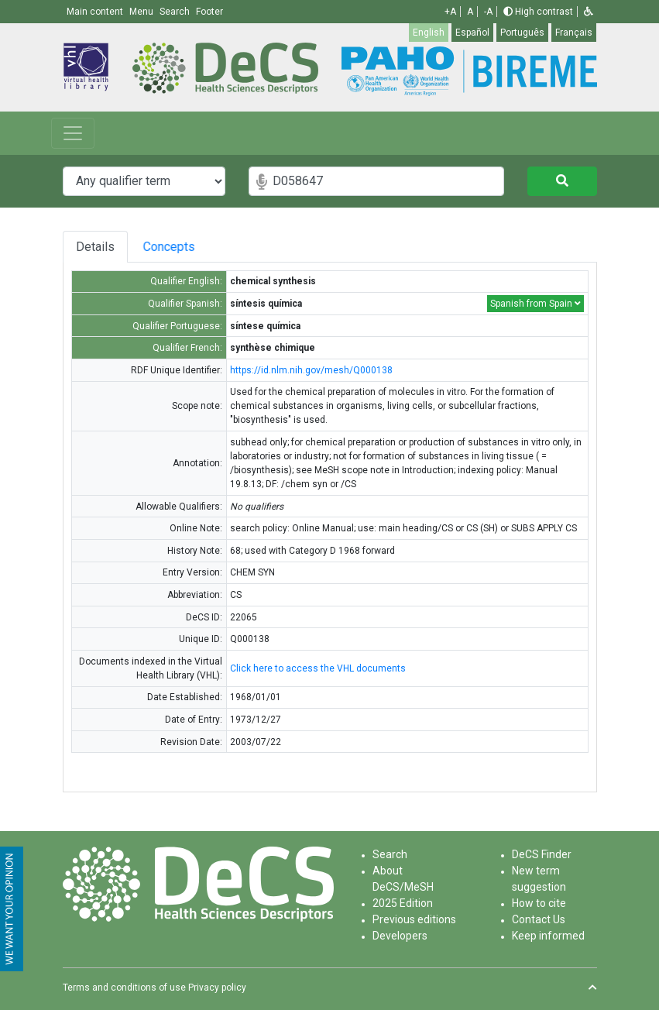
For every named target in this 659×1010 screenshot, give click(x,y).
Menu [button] (142, 11)
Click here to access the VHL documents (318, 668)
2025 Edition (402, 903)
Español (472, 32)
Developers (399, 935)
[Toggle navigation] (72, 133)
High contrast (538, 11)
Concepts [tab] (182, 246)
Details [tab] (95, 246)
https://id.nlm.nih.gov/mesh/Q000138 (311, 370)
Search (389, 854)
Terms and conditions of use (124, 987)
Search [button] (176, 11)
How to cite (539, 903)
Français (573, 32)
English (428, 32)
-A (488, 11)
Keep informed (548, 935)
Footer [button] (209, 11)
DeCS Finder (541, 854)
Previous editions (414, 919)
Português (522, 32)
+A (450, 11)
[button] (588, 11)
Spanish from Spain (535, 303)
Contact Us (538, 919)
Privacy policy (217, 987)
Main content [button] (96, 11)
